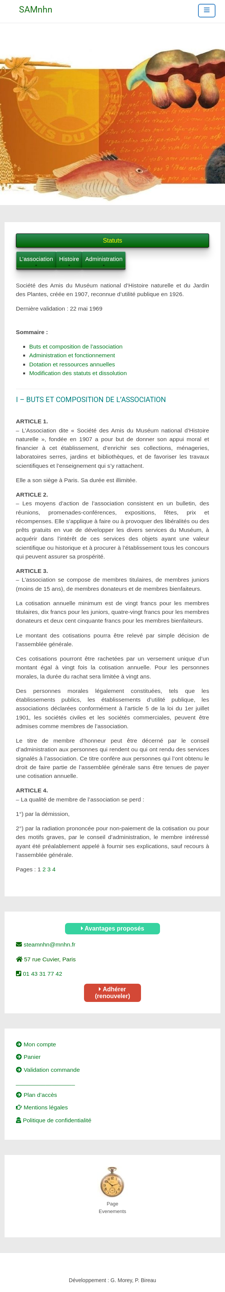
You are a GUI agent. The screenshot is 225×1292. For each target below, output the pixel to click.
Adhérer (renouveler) (112, 992)
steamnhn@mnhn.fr (49, 944)
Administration (103, 259)
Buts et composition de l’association (76, 346)
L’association (36, 259)
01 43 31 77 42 (41, 973)
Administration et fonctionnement (72, 355)
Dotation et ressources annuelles (72, 364)
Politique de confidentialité (53, 1120)
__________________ (45, 1082)
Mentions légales (42, 1107)
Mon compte (36, 1044)
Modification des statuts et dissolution (78, 373)
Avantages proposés (112, 928)
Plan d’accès (36, 1095)
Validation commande (48, 1069)
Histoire (69, 259)
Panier (28, 1057)
